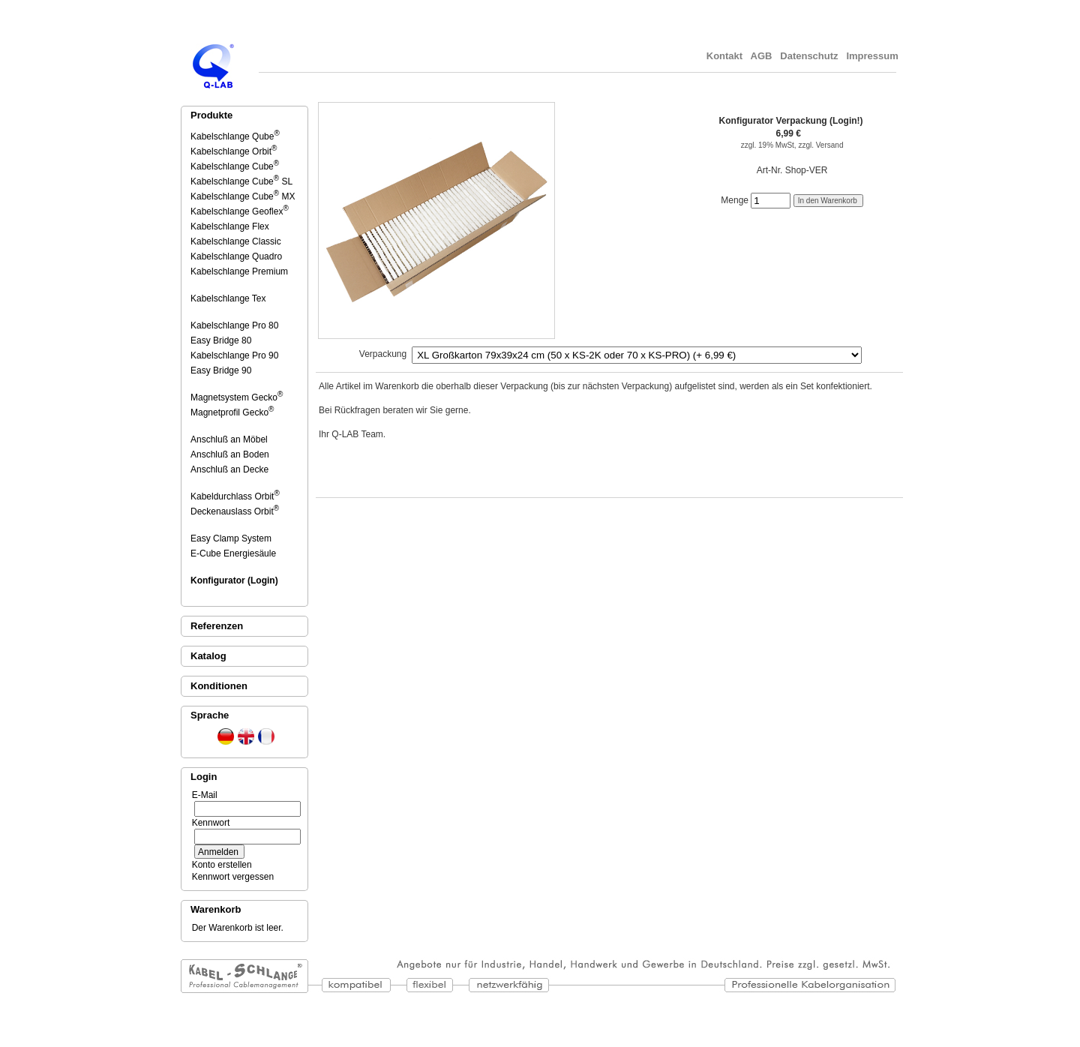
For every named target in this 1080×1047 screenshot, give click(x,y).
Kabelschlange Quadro (237, 256)
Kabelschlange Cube (234, 166)
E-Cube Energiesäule (234, 553)
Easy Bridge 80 (222, 340)
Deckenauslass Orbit (234, 511)
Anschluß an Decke (230, 469)
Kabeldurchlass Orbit (235, 496)
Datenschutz (810, 56)
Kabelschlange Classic (237, 241)
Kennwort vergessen (230, 877)
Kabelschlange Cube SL (241, 181)
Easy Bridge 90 (222, 370)
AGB (761, 56)
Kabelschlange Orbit (233, 151)
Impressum (874, 56)
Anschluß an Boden (231, 454)
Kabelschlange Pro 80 (235, 325)
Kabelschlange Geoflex (239, 211)
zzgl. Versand (820, 145)
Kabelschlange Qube (235, 136)
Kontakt (725, 56)
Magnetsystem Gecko (236, 397)
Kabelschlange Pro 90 (235, 355)
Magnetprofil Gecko (232, 412)
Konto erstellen (219, 865)
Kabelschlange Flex (231, 226)
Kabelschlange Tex (229, 298)
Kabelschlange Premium (240, 271)
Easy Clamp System (232, 538)
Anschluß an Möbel (230, 439)
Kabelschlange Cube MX (242, 196)
